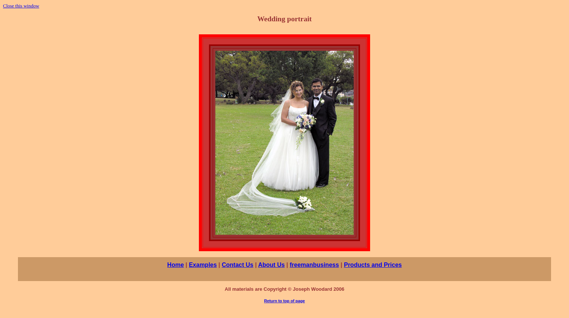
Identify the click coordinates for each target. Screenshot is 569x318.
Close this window (21, 6)
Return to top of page (284, 301)
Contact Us (237, 265)
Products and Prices (373, 265)
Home (175, 265)
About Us (271, 265)
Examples (203, 265)
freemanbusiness (314, 265)
